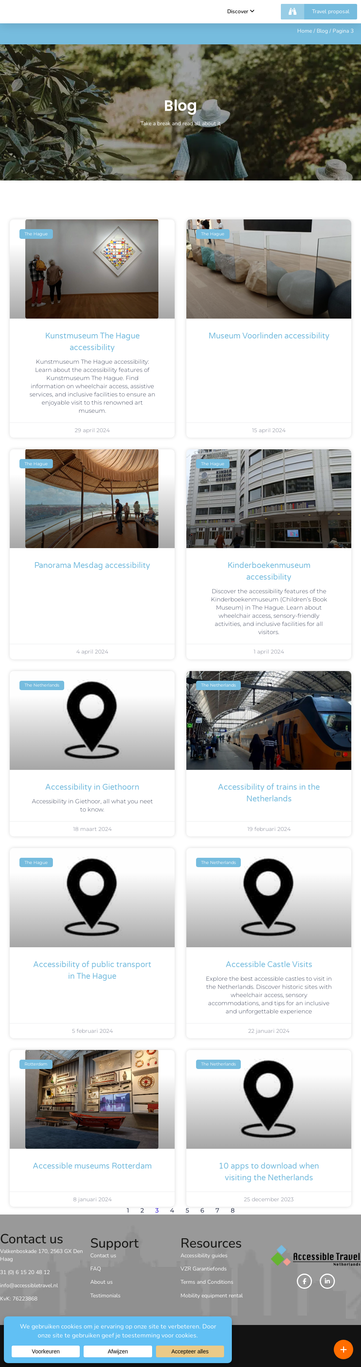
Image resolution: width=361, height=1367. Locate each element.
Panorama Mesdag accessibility (92, 565)
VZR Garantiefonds (203, 1268)
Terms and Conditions (206, 1282)
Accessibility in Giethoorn (92, 787)
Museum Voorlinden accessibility (269, 336)
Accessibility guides (204, 1255)
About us (101, 1282)
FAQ (95, 1268)
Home (304, 31)
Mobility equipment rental (211, 1295)
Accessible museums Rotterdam (92, 1166)
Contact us (103, 1255)
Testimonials (105, 1295)
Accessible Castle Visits (269, 964)
